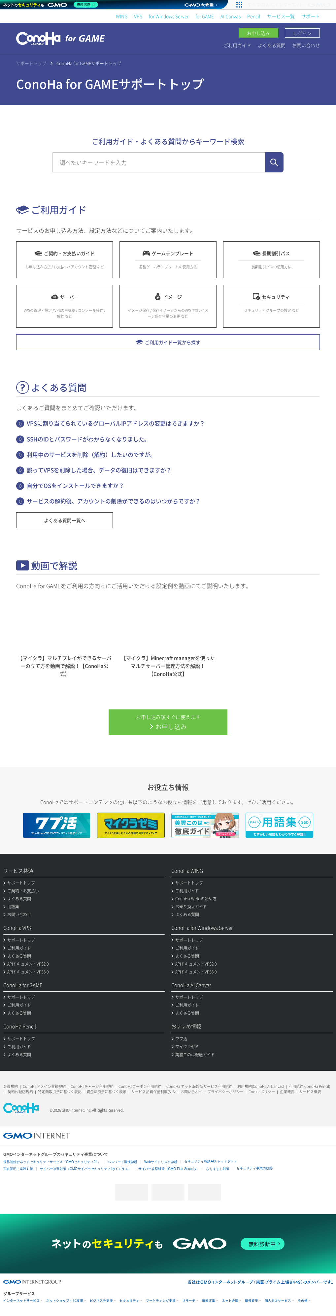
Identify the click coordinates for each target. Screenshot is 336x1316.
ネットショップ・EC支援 (64, 1301)
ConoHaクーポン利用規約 (139, 1086)
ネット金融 (230, 1301)
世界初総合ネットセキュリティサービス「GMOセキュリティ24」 (52, 1162)
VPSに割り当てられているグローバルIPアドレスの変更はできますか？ (116, 423)
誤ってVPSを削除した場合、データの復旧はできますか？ (99, 470)
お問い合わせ (306, 45)
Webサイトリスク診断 (160, 1162)
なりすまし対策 (217, 1169)
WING (121, 16)
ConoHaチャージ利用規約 (92, 1086)
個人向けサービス (278, 1301)
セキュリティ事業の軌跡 (254, 1168)
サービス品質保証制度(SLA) (153, 1091)
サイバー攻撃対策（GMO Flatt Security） (168, 1169)
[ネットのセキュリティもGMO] (51, 4)
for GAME (204, 16)
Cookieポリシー (262, 1091)
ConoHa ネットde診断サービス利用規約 (199, 1086)
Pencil (253, 16)
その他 (303, 1301)
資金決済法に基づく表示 (106, 1091)
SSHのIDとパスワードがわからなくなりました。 (88, 439)
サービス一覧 (281, 16)
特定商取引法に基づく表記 (60, 1091)
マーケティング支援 (161, 1301)
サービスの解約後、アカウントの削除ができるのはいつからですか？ (114, 501)
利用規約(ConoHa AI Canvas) (260, 1086)
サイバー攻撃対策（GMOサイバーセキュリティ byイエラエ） (85, 1169)
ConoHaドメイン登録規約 (44, 1086)
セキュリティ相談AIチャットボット (210, 1161)
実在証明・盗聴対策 (18, 1169)
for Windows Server (169, 16)
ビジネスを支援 (101, 1301)
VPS (138, 16)
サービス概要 (310, 1091)
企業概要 (287, 1091)
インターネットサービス (21, 1301)
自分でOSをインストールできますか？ (75, 485)
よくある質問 (272, 45)
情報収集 (208, 1301)
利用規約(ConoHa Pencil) (309, 1086)
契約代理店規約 (20, 1091)
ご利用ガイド (237, 45)
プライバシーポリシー (225, 1091)
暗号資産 (251, 1301)
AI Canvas (230, 16)
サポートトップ (31, 63)
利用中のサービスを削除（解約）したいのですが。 (91, 454)
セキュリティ (129, 1301)
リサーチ (188, 1301)
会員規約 (10, 1086)
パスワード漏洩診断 (122, 1162)
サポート (310, 16)
